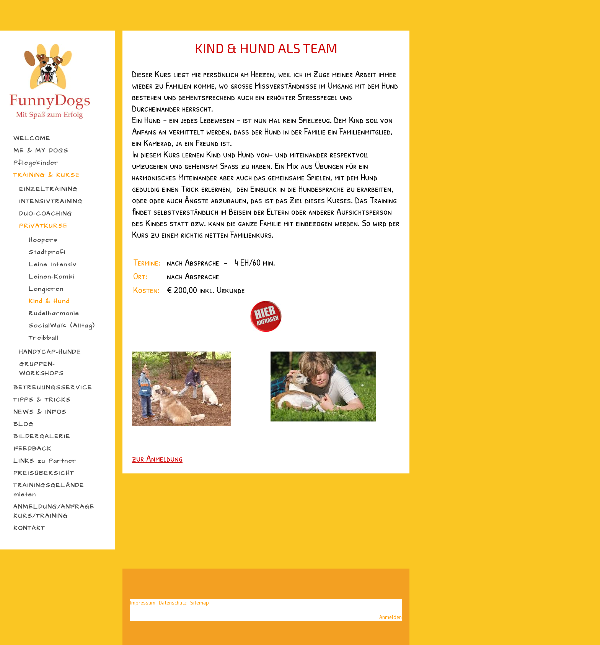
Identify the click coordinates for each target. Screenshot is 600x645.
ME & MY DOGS (40, 150)
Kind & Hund (49, 301)
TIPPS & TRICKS (42, 399)
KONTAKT (29, 528)
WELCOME (32, 138)
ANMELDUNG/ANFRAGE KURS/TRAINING (54, 511)
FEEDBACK (32, 448)
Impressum (142, 603)
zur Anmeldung (157, 458)
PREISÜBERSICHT (43, 473)
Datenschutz (173, 603)
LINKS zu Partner (45, 461)
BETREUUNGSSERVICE (52, 387)
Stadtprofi (47, 252)
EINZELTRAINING (48, 189)
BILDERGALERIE (41, 436)
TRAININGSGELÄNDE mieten (48, 490)
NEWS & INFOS (40, 412)
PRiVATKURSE (43, 226)
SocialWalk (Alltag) (62, 325)
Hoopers (43, 240)
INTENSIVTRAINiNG (51, 201)
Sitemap (199, 603)
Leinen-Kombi (51, 276)
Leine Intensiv (53, 264)
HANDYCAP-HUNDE (50, 352)
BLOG (23, 424)
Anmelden (390, 617)
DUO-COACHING (45, 213)
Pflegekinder (36, 163)
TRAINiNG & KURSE (46, 175)
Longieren (46, 289)
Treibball (44, 338)
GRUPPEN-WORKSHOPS (41, 369)
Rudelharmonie (54, 313)
